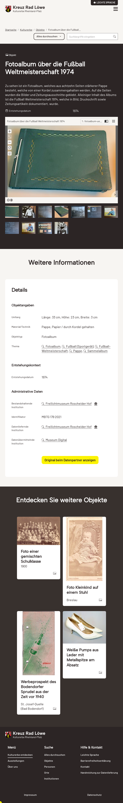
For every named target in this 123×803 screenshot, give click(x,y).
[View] (113, 121)
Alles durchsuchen (54, 754)
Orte (46, 772)
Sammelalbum (95, 351)
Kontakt (85, 766)
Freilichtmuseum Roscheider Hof (67, 403)
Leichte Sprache (104, 2)
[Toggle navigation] (115, 9)
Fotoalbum (51, 346)
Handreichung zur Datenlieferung (99, 772)
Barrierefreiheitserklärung (96, 760)
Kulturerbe (26, 29)
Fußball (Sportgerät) (78, 346)
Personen (49, 766)
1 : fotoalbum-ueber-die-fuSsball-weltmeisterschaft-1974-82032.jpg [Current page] (93, 121)
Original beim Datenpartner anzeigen (70, 460)
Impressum (30, 794)
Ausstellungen (16, 760)
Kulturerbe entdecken (20, 754)
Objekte (40, 29)
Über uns (13, 766)
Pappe (75, 351)
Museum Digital (54, 440)
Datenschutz (94, 794)
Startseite (10, 29)
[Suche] (89, 36)
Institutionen (51, 778)
